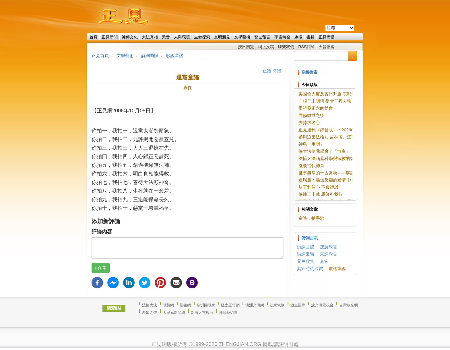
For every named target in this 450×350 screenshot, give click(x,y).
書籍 (311, 37)
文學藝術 (242, 37)
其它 (324, 261)
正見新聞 (110, 37)
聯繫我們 (286, 46)
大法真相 (150, 37)
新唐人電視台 (202, 312)
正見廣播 (327, 37)
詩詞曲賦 (149, 55)
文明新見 (222, 37)
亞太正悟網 (230, 305)
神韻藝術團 (228, 312)
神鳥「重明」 (311, 144)
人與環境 (182, 37)
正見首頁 (100, 55)
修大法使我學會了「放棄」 (324, 151)
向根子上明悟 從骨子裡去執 (324, 101)
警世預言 (262, 37)
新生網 (185, 305)
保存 (100, 267)
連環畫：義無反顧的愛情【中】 (328, 179)
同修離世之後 (311, 115)
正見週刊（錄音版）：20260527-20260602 (339, 129)
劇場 (298, 37)
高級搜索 (309, 72)
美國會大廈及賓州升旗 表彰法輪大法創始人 (339, 93)
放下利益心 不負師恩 (318, 187)
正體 (267, 70)
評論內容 (102, 231)
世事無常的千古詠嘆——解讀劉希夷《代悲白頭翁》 (347, 172)
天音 (166, 37)
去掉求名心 (309, 122)
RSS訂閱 (306, 46)
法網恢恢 (277, 305)
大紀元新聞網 (174, 312)
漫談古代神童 (311, 165)
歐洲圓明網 (206, 305)
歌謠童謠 (174, 55)
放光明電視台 (322, 305)
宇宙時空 (282, 37)
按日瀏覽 (246, 46)
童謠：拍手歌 (311, 218)
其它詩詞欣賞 (310, 268)
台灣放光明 (348, 305)
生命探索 (202, 37)
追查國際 (297, 305)
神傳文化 (130, 37)
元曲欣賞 (305, 261)
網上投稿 (266, 46)
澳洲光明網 (254, 305)
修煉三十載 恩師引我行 (320, 194)
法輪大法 (149, 305)
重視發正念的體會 (315, 108)
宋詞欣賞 (328, 254)
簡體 (276, 70)
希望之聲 (149, 312)
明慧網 (168, 305)
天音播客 (327, 46)
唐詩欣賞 (328, 247)
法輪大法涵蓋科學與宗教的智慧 (328, 158)
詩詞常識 (305, 254)
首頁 (94, 37)
